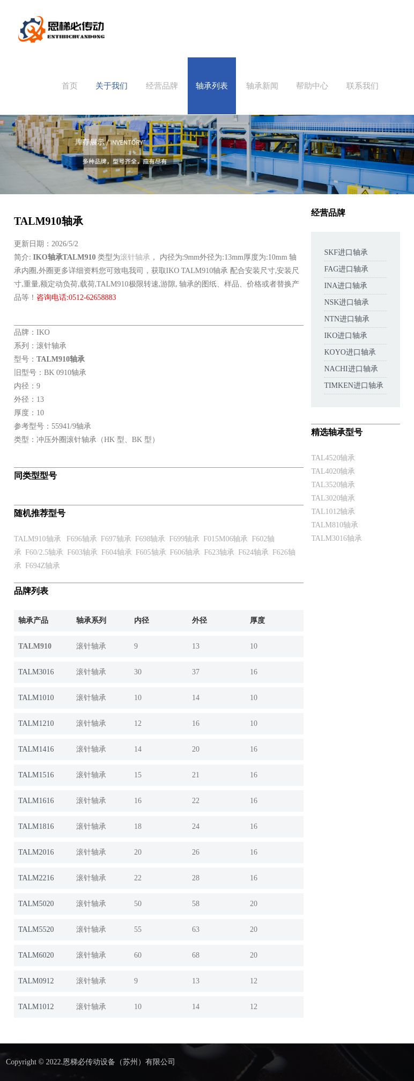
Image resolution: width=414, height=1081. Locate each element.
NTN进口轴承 (346, 319)
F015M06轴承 (225, 539)
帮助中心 (312, 86)
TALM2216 (36, 878)
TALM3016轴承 (336, 538)
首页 (70, 86)
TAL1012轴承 (333, 512)
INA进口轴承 (345, 286)
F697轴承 (116, 539)
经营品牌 (162, 86)
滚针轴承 (135, 257)
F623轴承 (219, 552)
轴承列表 (212, 86)
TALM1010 (36, 698)
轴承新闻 (262, 86)
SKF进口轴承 (346, 252)
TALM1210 (36, 723)
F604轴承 (116, 552)
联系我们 (362, 86)
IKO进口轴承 (345, 336)
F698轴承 (150, 539)
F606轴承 (185, 552)
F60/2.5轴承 (44, 552)
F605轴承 (151, 552)
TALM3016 (36, 672)
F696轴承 (81, 539)
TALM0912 (36, 981)
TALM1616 (36, 801)
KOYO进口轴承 (349, 352)
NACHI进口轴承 (351, 369)
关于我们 (111, 86)
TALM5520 (36, 929)
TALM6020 (36, 955)
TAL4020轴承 (333, 471)
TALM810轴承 (334, 525)
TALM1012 (36, 1007)
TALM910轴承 (37, 539)
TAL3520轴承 (333, 485)
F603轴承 (82, 552)
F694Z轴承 (42, 566)
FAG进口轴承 (346, 269)
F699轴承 (184, 539)
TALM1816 (36, 826)
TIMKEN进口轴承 (353, 385)
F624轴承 (253, 552)
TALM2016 (36, 852)
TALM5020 (36, 904)
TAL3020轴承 (333, 498)
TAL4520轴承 (333, 458)
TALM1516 (36, 775)
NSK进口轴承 (346, 302)
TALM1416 (36, 749)
